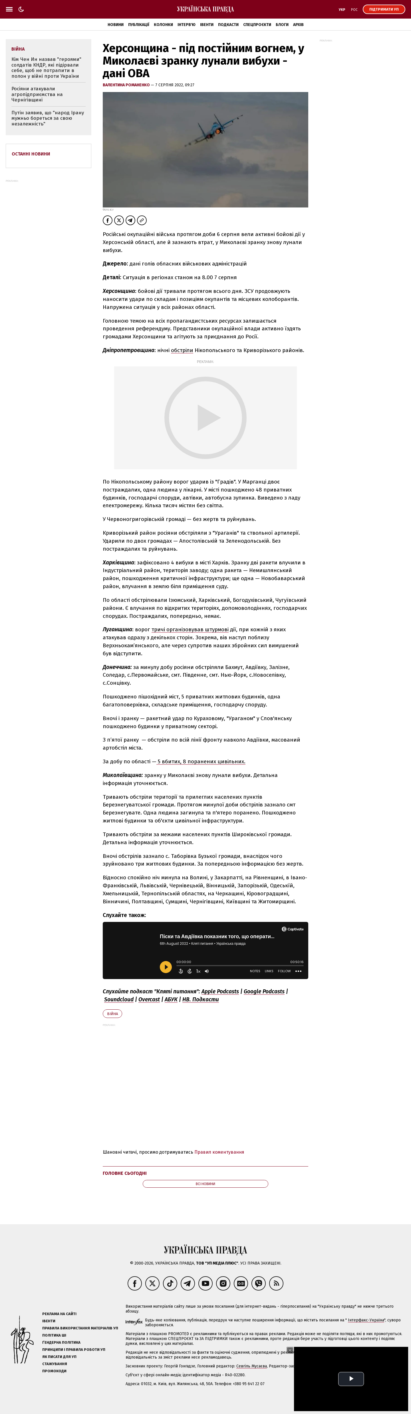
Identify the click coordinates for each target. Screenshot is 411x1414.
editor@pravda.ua (388, 1366)
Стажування (54, 1364)
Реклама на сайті (59, 1314)
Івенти (206, 24)
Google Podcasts (264, 991)
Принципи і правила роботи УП (73, 1349)
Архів (298, 24)
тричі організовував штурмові (190, 629)
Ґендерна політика (61, 1342)
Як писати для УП (59, 1357)
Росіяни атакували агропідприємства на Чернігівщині (37, 94)
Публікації (138, 24)
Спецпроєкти (257, 24)
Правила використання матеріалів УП (80, 1328)
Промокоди (54, 1371)
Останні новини (31, 154)
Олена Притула (325, 1366)
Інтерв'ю (187, 24)
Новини (116, 24)
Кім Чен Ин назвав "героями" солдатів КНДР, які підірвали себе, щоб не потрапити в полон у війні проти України (46, 67)
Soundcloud (119, 999)
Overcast (149, 999)
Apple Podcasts (220, 991)
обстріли (182, 350)
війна (112, 1014)
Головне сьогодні (125, 1173)
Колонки (163, 24)
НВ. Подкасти (200, 999)
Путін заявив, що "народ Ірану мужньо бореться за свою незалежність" (47, 118)
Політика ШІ (54, 1335)
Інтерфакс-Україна (366, 1320)
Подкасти (228, 24)
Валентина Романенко (127, 85)
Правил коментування (219, 1152)
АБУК (171, 999)
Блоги (282, 24)
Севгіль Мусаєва (251, 1366)
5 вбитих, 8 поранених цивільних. (200, 761)
